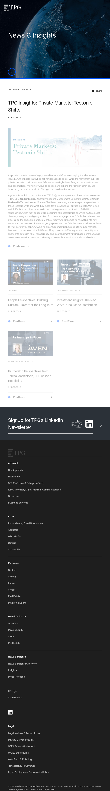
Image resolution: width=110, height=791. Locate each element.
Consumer (13, 496)
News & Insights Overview (22, 663)
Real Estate (14, 596)
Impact (12, 583)
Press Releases (16, 676)
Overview (13, 623)
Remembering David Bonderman (25, 523)
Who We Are (14, 536)
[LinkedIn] (10, 712)
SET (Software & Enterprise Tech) (26, 483)
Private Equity (15, 630)
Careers (12, 543)
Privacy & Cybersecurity (21, 739)
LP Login (12, 691)
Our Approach (15, 470)
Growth (12, 576)
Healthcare (14, 476)
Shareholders (15, 697)
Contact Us (14, 549)
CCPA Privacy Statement (21, 746)
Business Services (18, 502)
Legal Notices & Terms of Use (24, 733)
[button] (12, 72)
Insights (12, 670)
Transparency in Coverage (21, 765)
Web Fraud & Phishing (20, 759)
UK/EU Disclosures (18, 752)
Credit (11, 589)
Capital (12, 570)
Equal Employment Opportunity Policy (28, 772)
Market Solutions (17, 602)
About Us (13, 530)
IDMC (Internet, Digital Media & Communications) (34, 489)
